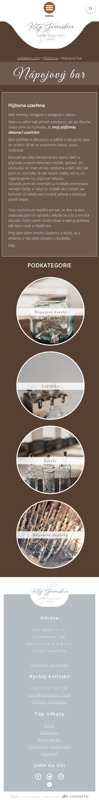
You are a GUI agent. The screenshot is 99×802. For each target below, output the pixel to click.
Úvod (49, 725)
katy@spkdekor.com (49, 695)
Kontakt (49, 753)
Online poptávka (49, 702)
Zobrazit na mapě (49, 664)
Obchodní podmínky (49, 746)
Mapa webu (49, 739)
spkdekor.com (28, 58)
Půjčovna (49, 732)
